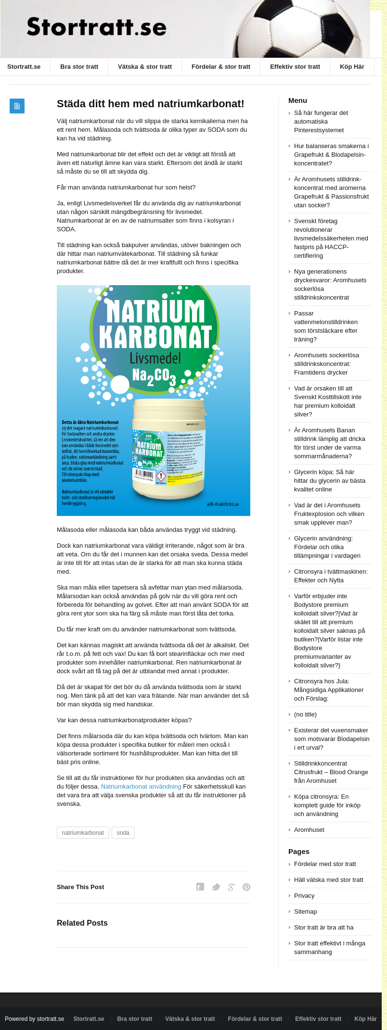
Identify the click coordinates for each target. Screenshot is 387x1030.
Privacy (304, 895)
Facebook (200, 887)
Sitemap (305, 911)
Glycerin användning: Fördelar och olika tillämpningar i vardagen (327, 547)
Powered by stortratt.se (34, 1019)
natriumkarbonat (83, 832)
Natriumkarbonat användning (141, 786)
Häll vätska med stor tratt (328, 879)
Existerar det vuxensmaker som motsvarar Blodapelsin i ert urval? (332, 739)
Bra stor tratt (79, 66)
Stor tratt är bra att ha (324, 927)
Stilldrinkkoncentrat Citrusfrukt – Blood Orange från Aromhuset (331, 772)
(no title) (305, 714)
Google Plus (231, 887)
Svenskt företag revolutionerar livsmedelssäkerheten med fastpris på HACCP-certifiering (331, 238)
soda (123, 832)
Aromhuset (309, 829)
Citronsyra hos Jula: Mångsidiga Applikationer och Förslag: (329, 690)
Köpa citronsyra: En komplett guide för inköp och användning (327, 805)
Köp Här (352, 66)
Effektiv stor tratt (295, 66)
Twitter (216, 887)
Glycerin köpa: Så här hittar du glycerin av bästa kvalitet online (329, 480)
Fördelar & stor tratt (221, 66)
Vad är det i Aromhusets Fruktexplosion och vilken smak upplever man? (329, 514)
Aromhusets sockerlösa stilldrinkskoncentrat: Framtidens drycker (326, 364)
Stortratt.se (89, 1019)
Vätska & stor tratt (145, 66)
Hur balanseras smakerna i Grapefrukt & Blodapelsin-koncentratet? (331, 154)
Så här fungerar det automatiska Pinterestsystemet (321, 121)
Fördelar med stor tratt (325, 863)
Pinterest (246, 887)
